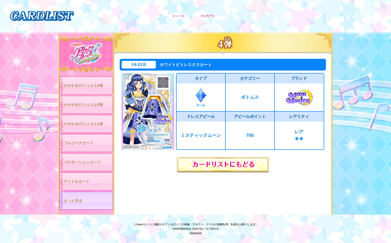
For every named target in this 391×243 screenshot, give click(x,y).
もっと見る (73, 200)
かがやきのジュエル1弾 (83, 124)
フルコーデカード (79, 143)
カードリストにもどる (223, 164)
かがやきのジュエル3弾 (83, 85)
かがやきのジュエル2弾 (83, 104)
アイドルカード (77, 181)
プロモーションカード (82, 162)
